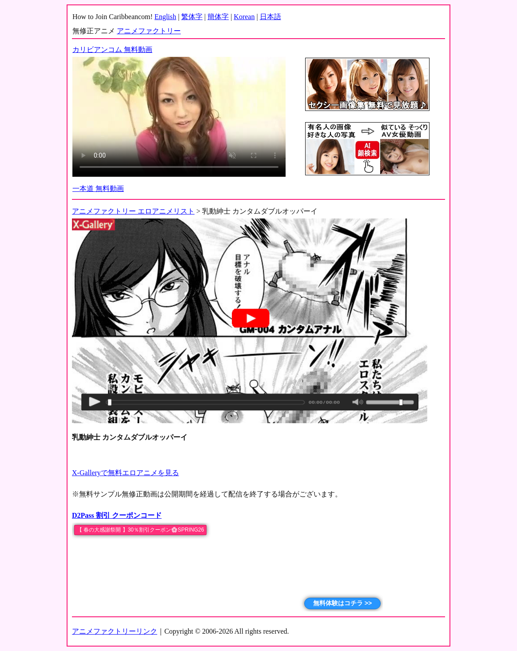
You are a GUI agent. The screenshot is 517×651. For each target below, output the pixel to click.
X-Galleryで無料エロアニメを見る (125, 472)
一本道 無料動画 (98, 188)
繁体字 (192, 16)
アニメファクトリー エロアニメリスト (133, 211)
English (165, 16)
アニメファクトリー (149, 31)
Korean (244, 16)
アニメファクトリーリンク (114, 631)
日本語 (270, 16)
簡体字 (218, 16)
